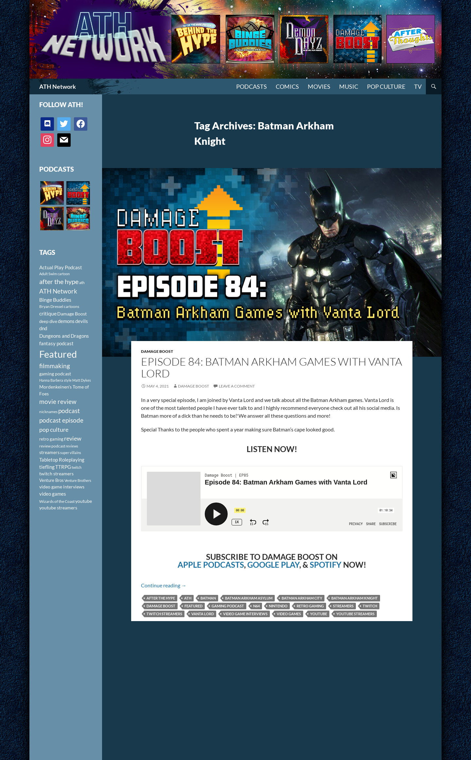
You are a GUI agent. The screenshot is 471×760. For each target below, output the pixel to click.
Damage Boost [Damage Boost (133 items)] (72, 313)
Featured (193, 606)
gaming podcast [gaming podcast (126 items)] (55, 373)
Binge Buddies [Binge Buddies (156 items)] (55, 300)
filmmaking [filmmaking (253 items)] (54, 366)
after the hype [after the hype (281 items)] (58, 281)
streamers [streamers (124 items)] (49, 452)
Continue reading (163, 585)
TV (418, 86)
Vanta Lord (202, 614)
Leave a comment (237, 386)
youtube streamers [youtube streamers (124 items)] (58, 507)
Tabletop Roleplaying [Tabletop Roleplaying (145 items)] (61, 460)
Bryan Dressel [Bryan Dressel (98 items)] (51, 306)
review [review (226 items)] (72, 438)
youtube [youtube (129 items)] (83, 501)
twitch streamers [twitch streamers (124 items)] (56, 473)
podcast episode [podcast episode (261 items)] (61, 420)
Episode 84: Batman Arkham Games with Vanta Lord (271, 367)
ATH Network (57, 86)
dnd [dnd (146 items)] (43, 328)
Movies (319, 86)
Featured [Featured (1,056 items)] (58, 354)
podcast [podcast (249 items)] (69, 410)
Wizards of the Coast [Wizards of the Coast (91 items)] (57, 501)
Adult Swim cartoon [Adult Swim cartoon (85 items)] (54, 274)
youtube (318, 614)
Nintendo (278, 606)
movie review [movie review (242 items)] (58, 401)
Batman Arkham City (302, 598)
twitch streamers (164, 614)
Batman (208, 598)
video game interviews (245, 614)
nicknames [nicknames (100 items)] (48, 411)
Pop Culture (386, 86)
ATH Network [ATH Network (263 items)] (58, 291)
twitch (370, 606)
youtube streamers (355, 614)
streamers (343, 606)
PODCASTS (251, 86)
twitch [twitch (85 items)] (76, 467)
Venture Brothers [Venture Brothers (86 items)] (77, 480)
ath (187, 598)
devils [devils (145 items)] (81, 321)
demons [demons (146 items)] (66, 321)
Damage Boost (157, 351)
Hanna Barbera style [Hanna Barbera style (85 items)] (55, 380)
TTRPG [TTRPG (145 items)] (63, 467)
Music (348, 86)
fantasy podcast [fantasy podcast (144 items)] (56, 343)
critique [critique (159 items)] (48, 313)
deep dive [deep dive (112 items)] (48, 321)
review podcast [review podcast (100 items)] (52, 446)
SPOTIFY (325, 564)
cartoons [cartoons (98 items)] (71, 306)
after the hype (161, 598)
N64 (256, 606)
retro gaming (310, 606)
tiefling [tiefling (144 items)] (47, 467)
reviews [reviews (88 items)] (72, 446)
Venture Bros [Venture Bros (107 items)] (51, 480)
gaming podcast (228, 606)
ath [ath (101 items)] (82, 282)
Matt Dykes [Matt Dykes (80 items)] (81, 380)
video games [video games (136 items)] (52, 494)
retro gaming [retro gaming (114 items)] (51, 439)
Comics (287, 86)
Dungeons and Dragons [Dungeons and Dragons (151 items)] (64, 336)
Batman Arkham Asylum (248, 598)
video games (289, 614)
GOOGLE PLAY (273, 564)
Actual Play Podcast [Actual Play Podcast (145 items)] (60, 267)
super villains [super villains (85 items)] (70, 452)
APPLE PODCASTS (211, 564)
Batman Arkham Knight (354, 598)
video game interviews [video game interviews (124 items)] (61, 486)
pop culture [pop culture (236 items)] (53, 429)
